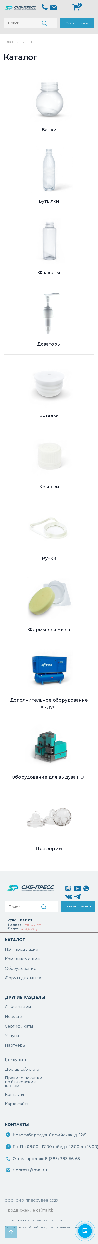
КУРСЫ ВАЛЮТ (20, 920)
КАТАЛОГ (15, 939)
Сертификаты (19, 1026)
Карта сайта (17, 1104)
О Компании (18, 1007)
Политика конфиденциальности (33, 1220)
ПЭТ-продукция (21, 949)
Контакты (14, 1094)
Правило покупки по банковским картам (23, 1082)
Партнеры (15, 1045)
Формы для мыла (23, 978)
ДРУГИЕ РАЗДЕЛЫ (25, 997)
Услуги (12, 1035)
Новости (13, 1016)
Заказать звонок (77, 23)
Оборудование (20, 968)
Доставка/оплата (22, 1069)
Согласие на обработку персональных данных (46, 1227)
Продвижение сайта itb (29, 1210)
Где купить (16, 1059)
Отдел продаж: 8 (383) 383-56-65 (46, 1158)
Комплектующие (22, 959)
